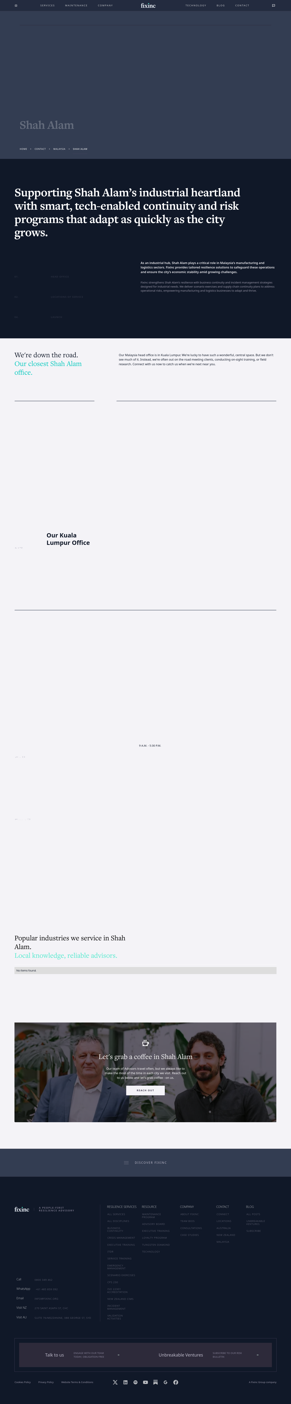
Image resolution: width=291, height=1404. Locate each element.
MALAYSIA (223, 1241)
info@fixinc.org (46, 1298)
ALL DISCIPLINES (118, 1221)
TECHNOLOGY (151, 1251)
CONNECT (223, 1214)
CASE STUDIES (189, 1235)
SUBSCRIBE (253, 1231)
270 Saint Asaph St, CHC (51, 1308)
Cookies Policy (22, 1382)
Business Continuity (115, 1229)
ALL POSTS (253, 1214)
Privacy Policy (46, 1382)
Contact (242, 5)
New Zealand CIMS (120, 1299)
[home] (148, 5)
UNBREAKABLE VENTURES (255, 1222)
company (105, 5)
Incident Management (116, 1307)
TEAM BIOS (187, 1221)
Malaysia (59, 148)
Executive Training (121, 1244)
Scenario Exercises (121, 1275)
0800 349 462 (44, 1279)
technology (196, 5)
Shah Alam (80, 148)
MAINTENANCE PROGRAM (151, 1215)
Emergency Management (116, 1267)
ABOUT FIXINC (189, 1214)
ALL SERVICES (116, 1214)
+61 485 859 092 (47, 1289)
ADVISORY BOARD (153, 1224)
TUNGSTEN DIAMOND (156, 1244)
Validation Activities (115, 1317)
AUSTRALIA (224, 1228)
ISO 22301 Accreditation (117, 1290)
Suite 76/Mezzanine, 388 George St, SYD (63, 1317)
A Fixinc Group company (262, 1382)
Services (47, 5)
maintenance (76, 5)
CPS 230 (112, 1282)
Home (23, 148)
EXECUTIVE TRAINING (156, 1231)
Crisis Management (121, 1237)
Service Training (119, 1258)
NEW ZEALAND (226, 1235)
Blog (221, 5)
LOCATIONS (224, 1221)
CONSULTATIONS (191, 1228)
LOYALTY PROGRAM (154, 1237)
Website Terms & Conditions (77, 1382)
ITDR (110, 1251)
